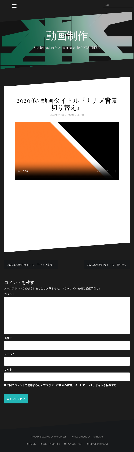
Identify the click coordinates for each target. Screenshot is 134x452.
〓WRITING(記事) (50, 444)
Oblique (83, 436)
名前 (8, 338)
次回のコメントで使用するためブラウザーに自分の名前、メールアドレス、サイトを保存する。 (62, 385)
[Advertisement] (67, 205)
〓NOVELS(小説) (73, 444)
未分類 (80, 114)
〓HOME (31, 444)
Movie (71, 114)
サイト (8, 369)
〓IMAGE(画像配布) (97, 444)
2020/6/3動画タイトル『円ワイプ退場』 (31, 264)
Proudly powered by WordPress (48, 436)
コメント (9, 294)
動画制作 (67, 35)
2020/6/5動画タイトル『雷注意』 (107, 264)
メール (9, 354)
